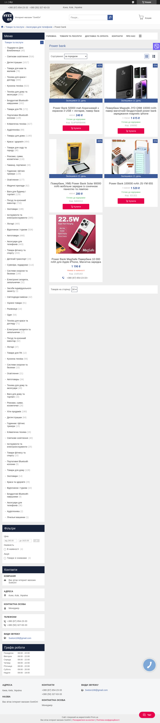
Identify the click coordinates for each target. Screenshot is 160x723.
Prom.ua (94, 717)
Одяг (9, 315)
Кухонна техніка (15, 86)
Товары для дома (16, 135)
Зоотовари (12, 209)
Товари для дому (15, 470)
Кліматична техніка (16, 124)
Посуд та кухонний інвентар (16, 201)
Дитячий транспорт (16, 259)
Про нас (130, 36)
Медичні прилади (16, 185)
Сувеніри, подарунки (17, 265)
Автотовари (13, 235)
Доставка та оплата (96, 36)
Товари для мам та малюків (16, 69)
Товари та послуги (14, 27)
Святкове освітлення (17, 56)
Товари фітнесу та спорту (16, 251)
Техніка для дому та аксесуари (17, 93)
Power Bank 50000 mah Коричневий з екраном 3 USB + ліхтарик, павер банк (75, 109)
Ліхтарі (10, 223)
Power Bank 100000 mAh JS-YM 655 (131, 183)
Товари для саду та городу (17, 149)
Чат (147, 714)
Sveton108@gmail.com (20, 638)
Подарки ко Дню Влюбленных (15, 49)
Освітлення (13, 179)
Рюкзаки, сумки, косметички (15, 157)
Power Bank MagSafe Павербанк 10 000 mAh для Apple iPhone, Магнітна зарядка (76, 260)
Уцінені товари (14, 303)
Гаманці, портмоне (16, 165)
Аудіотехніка (13, 130)
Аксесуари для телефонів (39, 27)
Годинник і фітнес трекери (16, 172)
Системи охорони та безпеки (17, 272)
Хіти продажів (14, 411)
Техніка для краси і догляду (16, 78)
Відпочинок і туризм (17, 229)
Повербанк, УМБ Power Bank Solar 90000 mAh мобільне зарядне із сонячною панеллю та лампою (76, 186)
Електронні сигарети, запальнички (17, 281)
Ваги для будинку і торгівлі (16, 193)
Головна (51, 36)
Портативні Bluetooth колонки (17, 116)
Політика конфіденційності (108, 720)
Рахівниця (12, 309)
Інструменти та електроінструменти (17, 216)
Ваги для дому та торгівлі (16, 395)
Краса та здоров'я (16, 482)
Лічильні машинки (16, 517)
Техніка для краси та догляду (17, 322)
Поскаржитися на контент (84, 720)
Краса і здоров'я (15, 141)
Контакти (117, 36)
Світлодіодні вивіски (17, 297)
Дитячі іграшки (14, 62)
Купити (77, 128)
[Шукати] (110, 17)
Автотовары (13, 379)
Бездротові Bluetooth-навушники (18, 102)
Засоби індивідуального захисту (19, 289)
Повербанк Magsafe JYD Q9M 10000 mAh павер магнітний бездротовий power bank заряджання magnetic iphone (131, 111)
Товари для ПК (14, 109)
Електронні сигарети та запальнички (19, 331)
